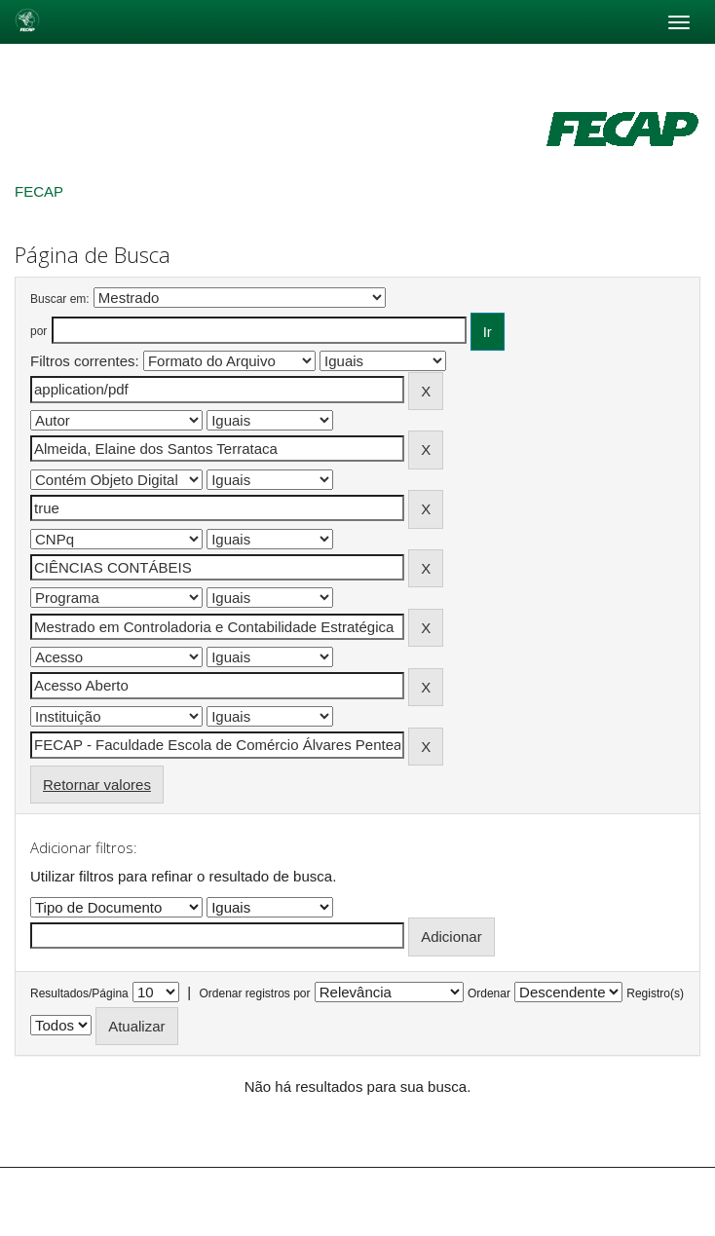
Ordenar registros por (254, 993)
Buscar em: (60, 299)
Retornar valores (97, 784)
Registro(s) (655, 993)
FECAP (39, 191)
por (38, 331)
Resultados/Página (79, 993)
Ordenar (489, 993)
